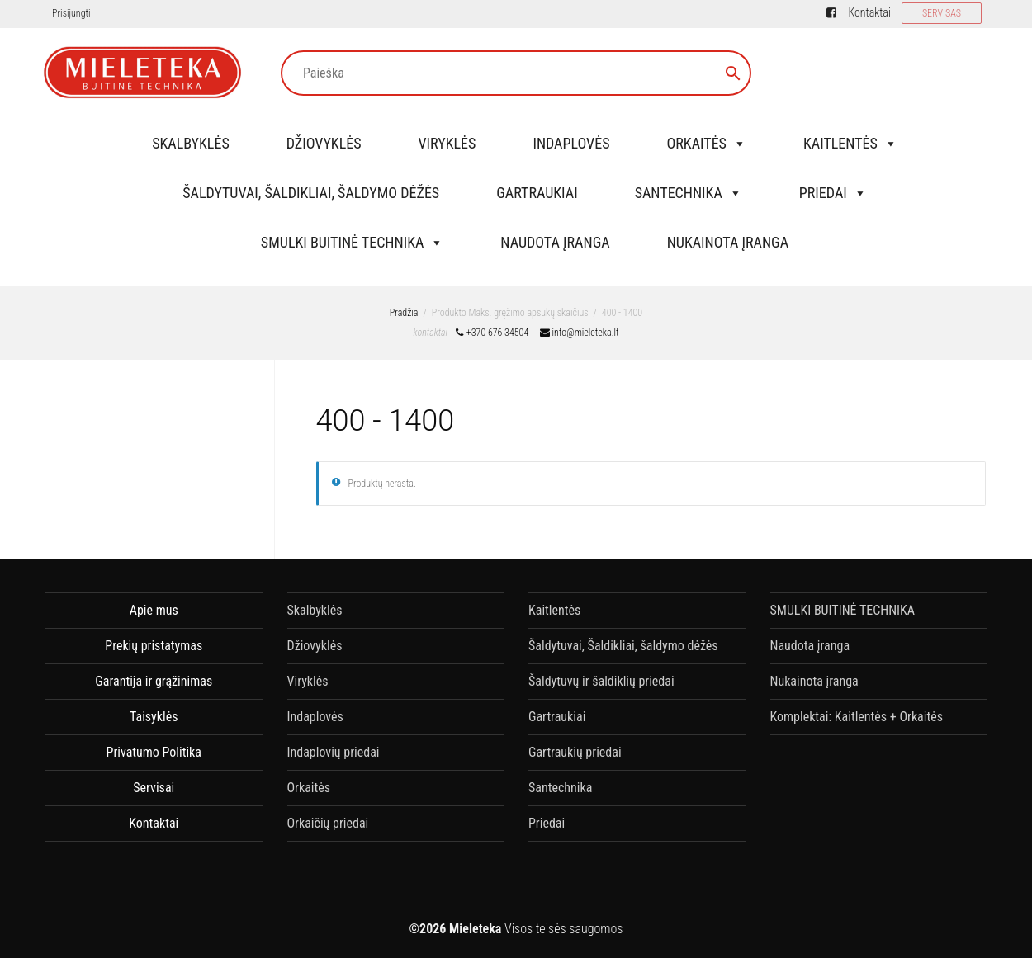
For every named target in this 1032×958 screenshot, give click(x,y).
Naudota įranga (554, 242)
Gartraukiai (536, 192)
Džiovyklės (324, 143)
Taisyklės (154, 716)
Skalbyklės (191, 143)
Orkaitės (706, 143)
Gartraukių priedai (575, 752)
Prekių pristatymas (153, 646)
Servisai (153, 787)
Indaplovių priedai (333, 752)
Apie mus (154, 610)
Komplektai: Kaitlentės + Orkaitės (856, 716)
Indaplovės (571, 143)
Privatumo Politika (154, 752)
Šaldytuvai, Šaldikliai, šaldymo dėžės (310, 192)
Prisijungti (71, 13)
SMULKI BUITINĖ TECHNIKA (352, 242)
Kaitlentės (850, 143)
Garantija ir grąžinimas (153, 681)
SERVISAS (941, 13)
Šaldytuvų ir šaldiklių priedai (601, 681)
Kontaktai (869, 12)
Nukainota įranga (727, 242)
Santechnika (688, 192)
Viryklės (447, 143)
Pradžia (404, 313)
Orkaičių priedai (328, 823)
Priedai (833, 192)
